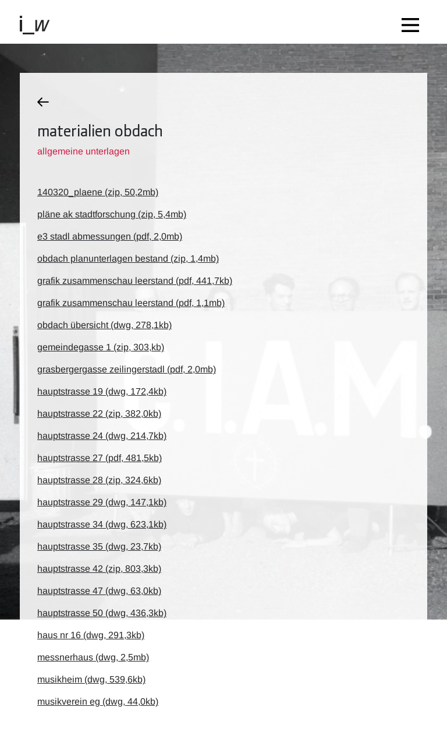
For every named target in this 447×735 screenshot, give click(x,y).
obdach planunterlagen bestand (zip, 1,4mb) (128, 258)
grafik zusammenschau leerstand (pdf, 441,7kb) (134, 281)
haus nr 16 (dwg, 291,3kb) (90, 635)
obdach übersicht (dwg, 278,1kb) (104, 325)
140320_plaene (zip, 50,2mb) (97, 192)
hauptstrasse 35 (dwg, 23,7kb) (99, 546)
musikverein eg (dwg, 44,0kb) (97, 701)
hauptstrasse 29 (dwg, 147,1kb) (101, 502)
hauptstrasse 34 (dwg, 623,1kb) (101, 524)
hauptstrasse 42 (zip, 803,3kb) (99, 569)
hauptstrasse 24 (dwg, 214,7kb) (101, 436)
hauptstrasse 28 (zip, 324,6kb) (99, 480)
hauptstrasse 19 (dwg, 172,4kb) (101, 391)
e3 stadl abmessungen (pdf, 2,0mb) (109, 236)
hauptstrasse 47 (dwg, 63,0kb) (99, 591)
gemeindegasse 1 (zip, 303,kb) (100, 347)
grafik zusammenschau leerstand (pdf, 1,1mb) (131, 303)
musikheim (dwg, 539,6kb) (91, 679)
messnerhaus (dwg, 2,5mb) (93, 657)
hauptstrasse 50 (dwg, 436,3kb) (101, 613)
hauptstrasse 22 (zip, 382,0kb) (99, 414)
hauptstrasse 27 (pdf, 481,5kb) (99, 458)
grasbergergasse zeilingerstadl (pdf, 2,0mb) (126, 369)
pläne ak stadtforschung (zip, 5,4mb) (111, 214)
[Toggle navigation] (413, 22)
